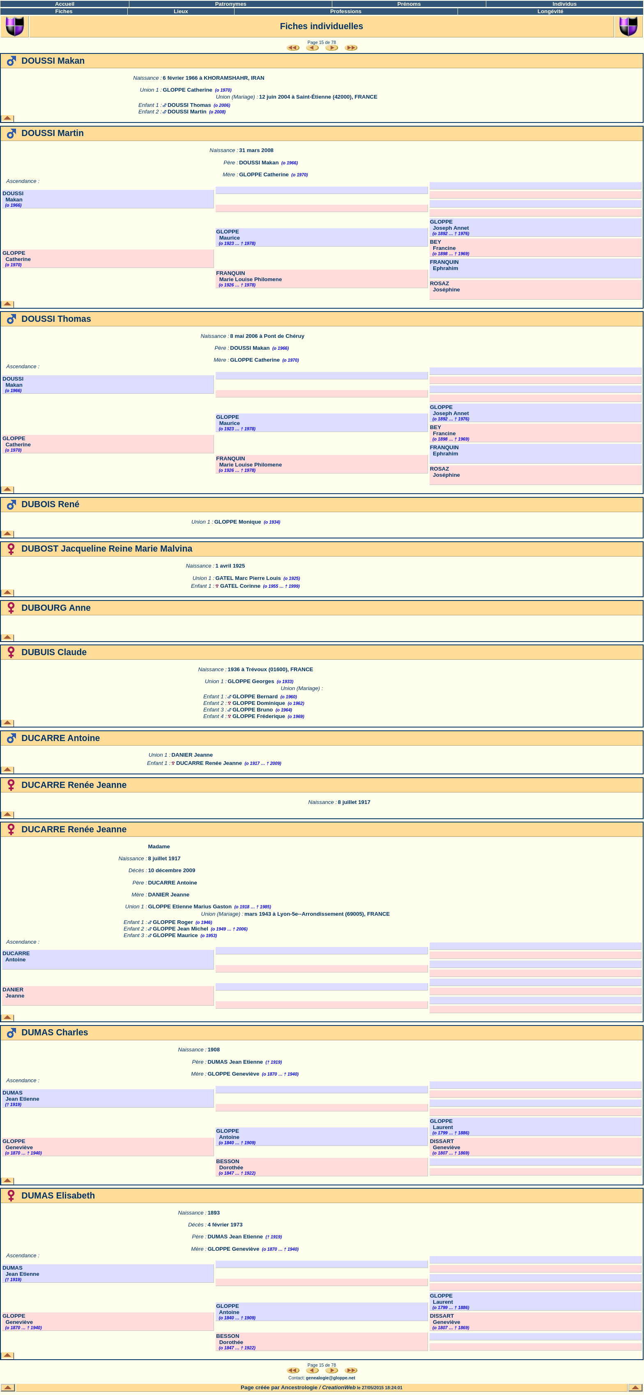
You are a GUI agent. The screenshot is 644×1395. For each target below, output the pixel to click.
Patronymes (230, 4)
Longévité (551, 11)
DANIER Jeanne (192, 755)
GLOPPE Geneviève (233, 1074)
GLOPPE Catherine (187, 90)
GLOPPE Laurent (441, 1124)
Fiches (64, 11)
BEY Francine (443, 245)
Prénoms (409, 4)
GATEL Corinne (240, 586)
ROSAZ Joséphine (445, 286)
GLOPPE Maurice (228, 235)
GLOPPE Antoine (227, 1134)
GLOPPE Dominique (258, 703)
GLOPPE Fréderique (258, 716)
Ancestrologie (299, 1387)
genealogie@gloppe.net (330, 1377)
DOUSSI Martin (187, 112)
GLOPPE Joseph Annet (449, 225)
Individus (565, 4)
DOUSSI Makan (258, 162)
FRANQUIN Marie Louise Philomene (249, 276)
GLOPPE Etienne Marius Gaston (190, 906)
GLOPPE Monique (237, 522)
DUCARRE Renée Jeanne (209, 763)
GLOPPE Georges (251, 681)
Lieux (181, 11)
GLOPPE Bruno (252, 710)
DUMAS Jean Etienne (235, 1062)
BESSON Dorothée (229, 1164)
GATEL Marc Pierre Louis (248, 578)
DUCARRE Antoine (172, 883)
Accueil (64, 4)
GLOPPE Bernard (255, 696)
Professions (345, 11)
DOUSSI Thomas (189, 105)
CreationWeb (339, 1387)
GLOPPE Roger (173, 922)
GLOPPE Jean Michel (180, 929)
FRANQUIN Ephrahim (444, 265)
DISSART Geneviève (445, 1144)
